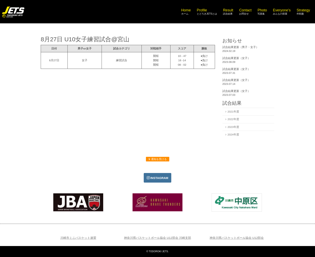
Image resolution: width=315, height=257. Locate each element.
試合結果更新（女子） (236, 58)
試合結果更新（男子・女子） (240, 47)
